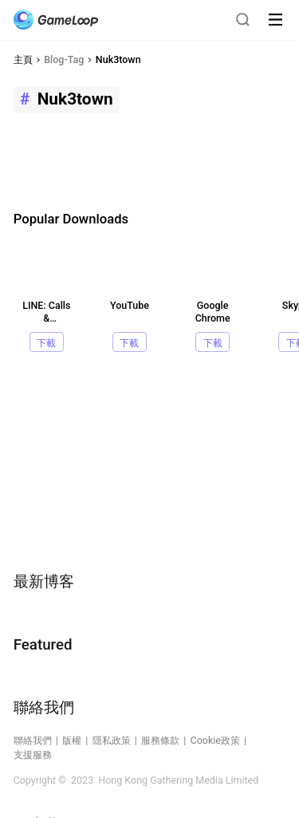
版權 (71, 740)
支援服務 (33, 755)
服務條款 (160, 740)
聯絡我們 (33, 740)
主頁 (23, 59)
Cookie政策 (215, 740)
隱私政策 (111, 740)
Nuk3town (118, 59)
